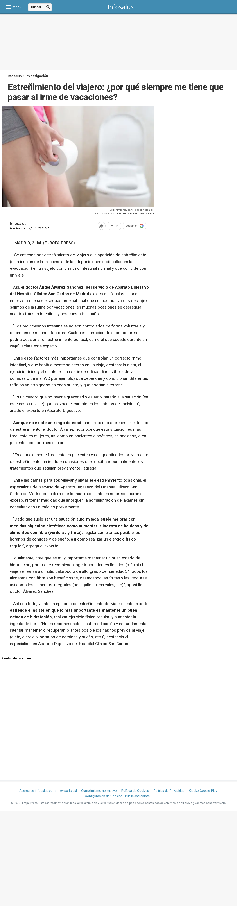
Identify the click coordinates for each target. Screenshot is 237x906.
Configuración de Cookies (103, 796)
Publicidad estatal (137, 796)
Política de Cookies (135, 790)
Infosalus (18, 224)
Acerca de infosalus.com (37, 790)
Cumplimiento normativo (99, 790)
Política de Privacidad (168, 790)
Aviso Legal (68, 790)
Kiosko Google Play (203, 790)
